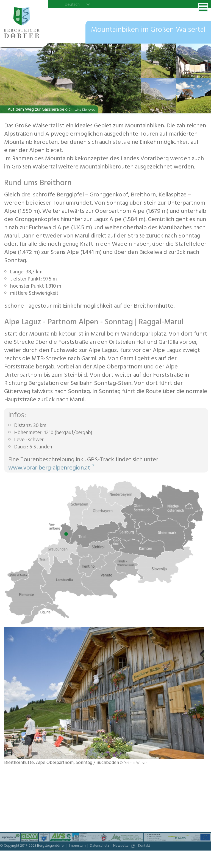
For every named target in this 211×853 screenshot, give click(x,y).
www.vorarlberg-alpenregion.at (49, 468)
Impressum (78, 846)
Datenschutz (100, 846)
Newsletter (122, 846)
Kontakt (144, 846)
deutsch (72, 4)
